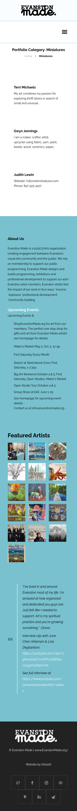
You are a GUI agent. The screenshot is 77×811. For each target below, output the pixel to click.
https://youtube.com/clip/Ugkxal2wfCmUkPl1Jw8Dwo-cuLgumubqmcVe (43, 659)
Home (28, 56)
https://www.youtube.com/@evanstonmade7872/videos (43, 685)
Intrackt (46, 764)
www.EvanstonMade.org (51, 750)
